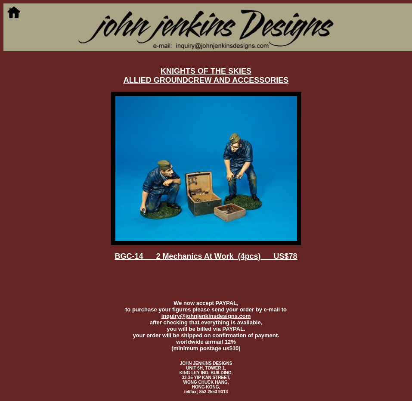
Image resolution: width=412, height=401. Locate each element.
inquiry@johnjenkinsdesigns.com (206, 316)
